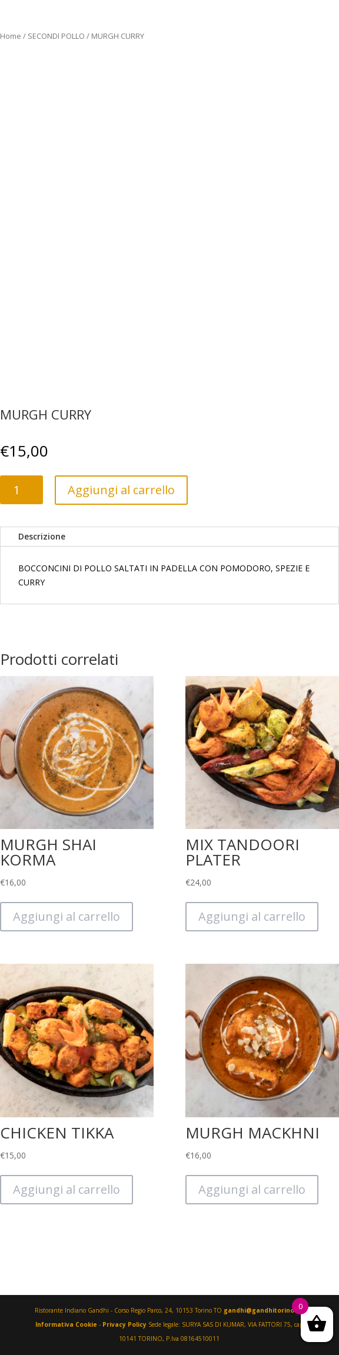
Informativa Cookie (66, 1324)
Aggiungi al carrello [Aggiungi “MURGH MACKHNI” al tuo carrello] (251, 1189)
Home (10, 36)
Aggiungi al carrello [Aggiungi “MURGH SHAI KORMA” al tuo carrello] (66, 916)
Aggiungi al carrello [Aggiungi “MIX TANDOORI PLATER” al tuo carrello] (251, 916)
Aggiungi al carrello (121, 490)
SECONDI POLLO (56, 36)
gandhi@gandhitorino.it (263, 1310)
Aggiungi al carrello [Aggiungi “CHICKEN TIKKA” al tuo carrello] (66, 1189)
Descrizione (41, 536)
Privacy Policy (124, 1324)
